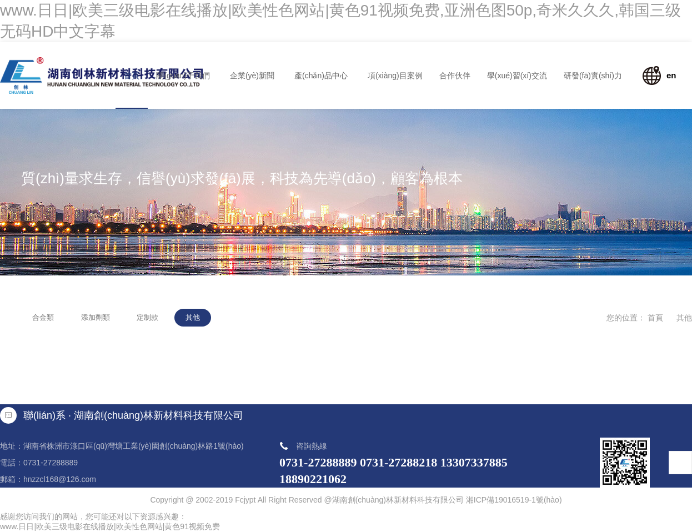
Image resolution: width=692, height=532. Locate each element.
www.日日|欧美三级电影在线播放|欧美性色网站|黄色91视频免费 (110, 526)
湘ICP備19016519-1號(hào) (514, 499)
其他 (684, 317)
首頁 (655, 317)
